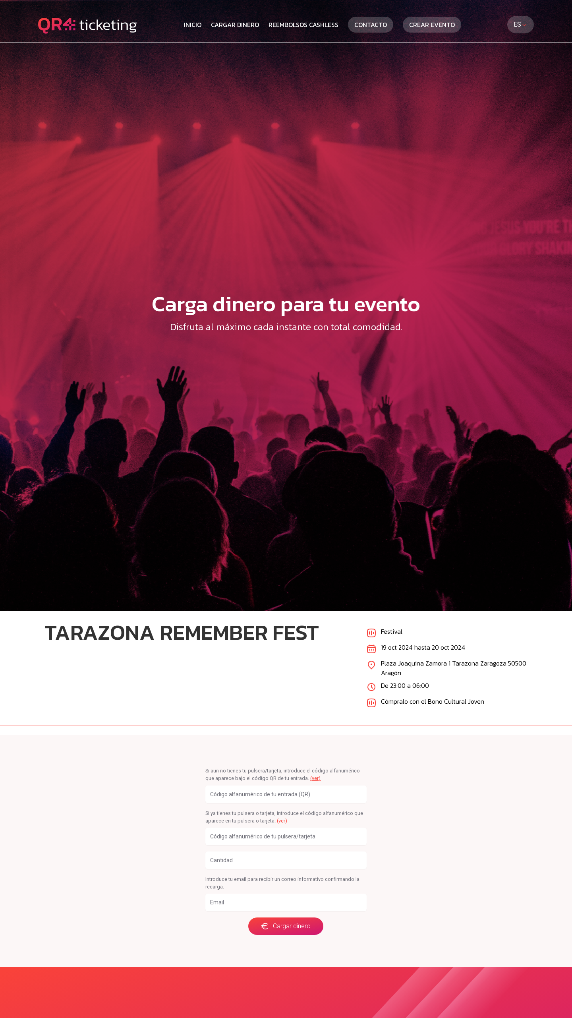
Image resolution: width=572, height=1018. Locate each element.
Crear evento (432, 24)
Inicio (192, 24)
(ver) (315, 778)
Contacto (370, 24)
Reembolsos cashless (303, 24)
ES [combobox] (521, 24)
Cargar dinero (235, 24)
